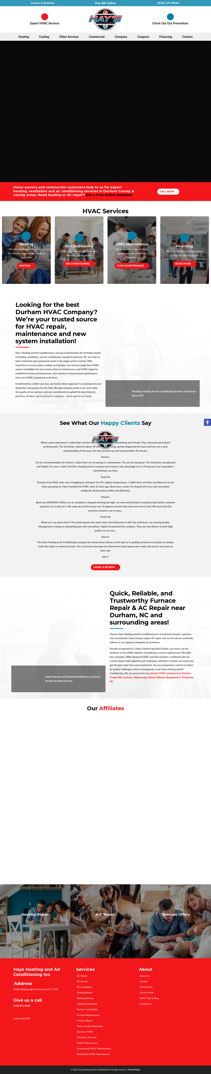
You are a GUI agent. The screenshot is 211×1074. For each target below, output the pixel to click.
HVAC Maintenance (130, 265)
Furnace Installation (87, 1009)
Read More (183, 263)
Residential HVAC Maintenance (93, 1054)
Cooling (44, 36)
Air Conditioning (78, 263)
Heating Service (85, 998)
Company (121, 36)
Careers (144, 981)
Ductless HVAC (85, 1031)
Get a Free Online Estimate (109, 195)
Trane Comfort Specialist (90, 1026)
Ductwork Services (87, 1037)
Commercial (97, 36)
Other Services (69, 36)
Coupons (143, 36)
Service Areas (147, 992)
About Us (145, 975)
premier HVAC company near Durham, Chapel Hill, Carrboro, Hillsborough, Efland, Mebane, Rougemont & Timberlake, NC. (152, 677)
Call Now (167, 191)
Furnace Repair (85, 1020)
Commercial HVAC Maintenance (94, 1048)
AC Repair (82, 975)
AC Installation (84, 986)
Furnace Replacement (88, 1014)
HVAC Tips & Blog (149, 998)
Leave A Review (42, 3)
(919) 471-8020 (168, 3)
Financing (165, 36)
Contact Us (145, 1003)
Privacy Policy (134, 1069)
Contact (187, 36)
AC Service (82, 981)
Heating (23, 36)
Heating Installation (87, 1003)
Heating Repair (85, 992)
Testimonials (146, 986)
